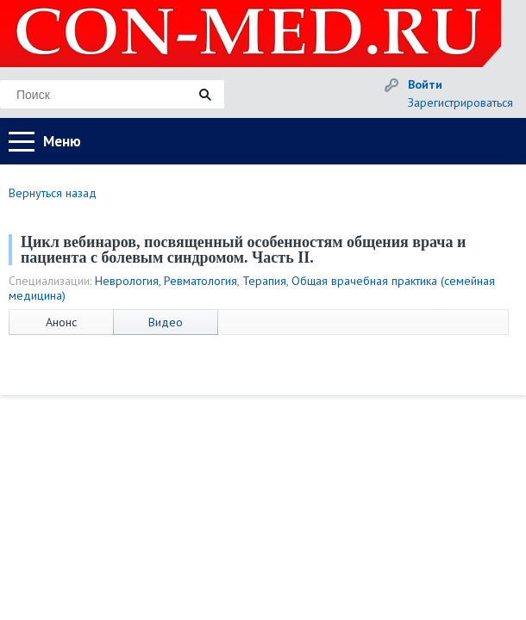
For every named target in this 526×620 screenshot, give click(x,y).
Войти (425, 84)
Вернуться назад (53, 193)
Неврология (127, 280)
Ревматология (200, 280)
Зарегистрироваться (460, 102)
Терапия (264, 280)
